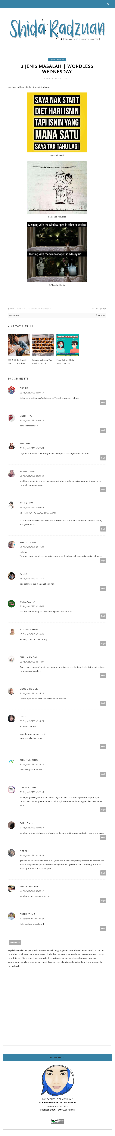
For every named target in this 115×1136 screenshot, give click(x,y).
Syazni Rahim (29, 630)
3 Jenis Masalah (57, 60)
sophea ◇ (26, 824)
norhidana (27, 472)
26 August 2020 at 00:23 (32, 421)
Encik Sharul (29, 887)
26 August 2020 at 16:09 (32, 662)
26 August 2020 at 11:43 (32, 579)
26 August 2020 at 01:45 (32, 448)
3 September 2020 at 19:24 (33, 919)
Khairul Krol (29, 760)
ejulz (24, 575)
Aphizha (25, 444)
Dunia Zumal (28, 915)
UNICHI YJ (26, 416)
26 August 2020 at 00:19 (32, 393)
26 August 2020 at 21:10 (32, 792)
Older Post (100, 316)
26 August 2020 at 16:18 (32, 694)
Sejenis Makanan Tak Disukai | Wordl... (42, 362)
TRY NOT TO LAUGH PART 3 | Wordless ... (18, 362)
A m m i (24, 851)
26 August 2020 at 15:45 (32, 634)
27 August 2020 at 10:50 (32, 856)
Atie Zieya (27, 504)
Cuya (23, 717)
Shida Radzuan (53, 79)
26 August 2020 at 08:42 (32, 476)
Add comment (15, 943)
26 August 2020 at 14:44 (32, 607)
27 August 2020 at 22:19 (32, 891)
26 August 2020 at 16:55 (32, 721)
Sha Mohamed (29, 543)
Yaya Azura (27, 602)
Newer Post (14, 316)
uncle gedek (29, 689)
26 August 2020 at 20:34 (32, 765)
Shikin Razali (29, 658)
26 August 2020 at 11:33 (32, 547)
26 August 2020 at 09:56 (32, 508)
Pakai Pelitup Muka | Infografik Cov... (65, 362)
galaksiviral (29, 788)
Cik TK (24, 389)
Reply (103, 403)
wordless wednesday (41, 309)
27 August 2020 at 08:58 (32, 828)
